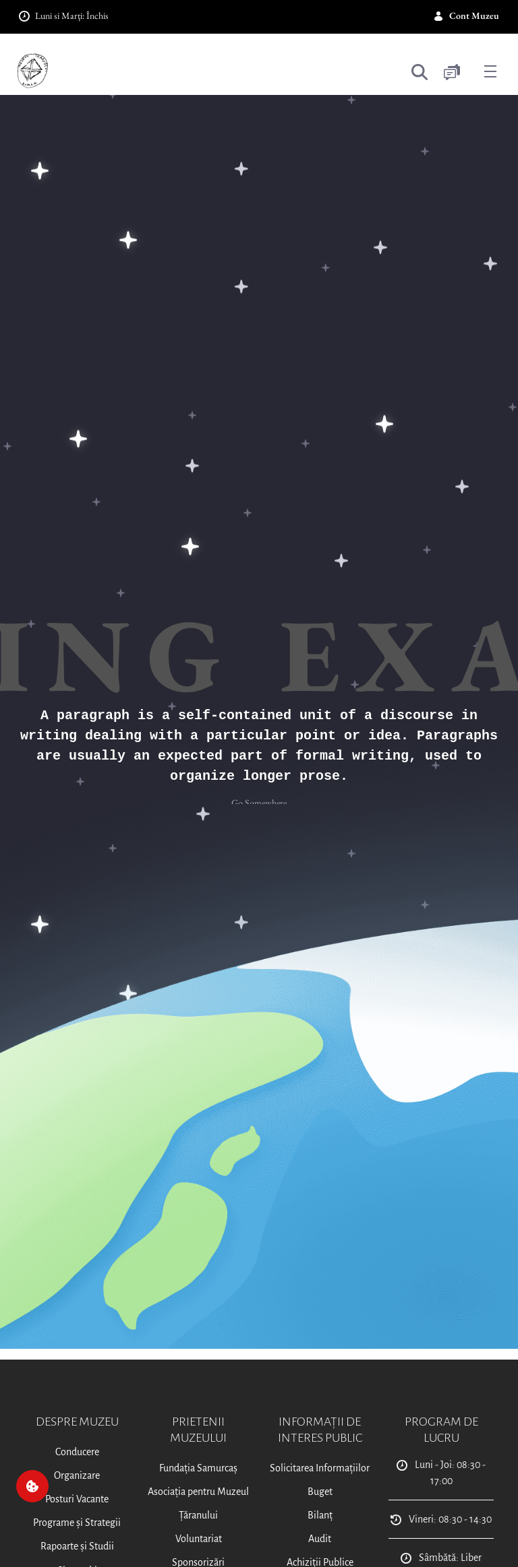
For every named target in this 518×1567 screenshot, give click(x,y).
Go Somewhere (259, 803)
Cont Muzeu (466, 15)
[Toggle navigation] (490, 70)
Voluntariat (198, 1538)
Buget (320, 1491)
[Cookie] (32, 1486)
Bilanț (320, 1515)
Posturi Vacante (77, 1499)
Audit (319, 1538)
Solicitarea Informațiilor (320, 1468)
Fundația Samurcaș (198, 1468)
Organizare (77, 1475)
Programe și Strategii (77, 1522)
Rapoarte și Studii (77, 1546)
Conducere (77, 1451)
